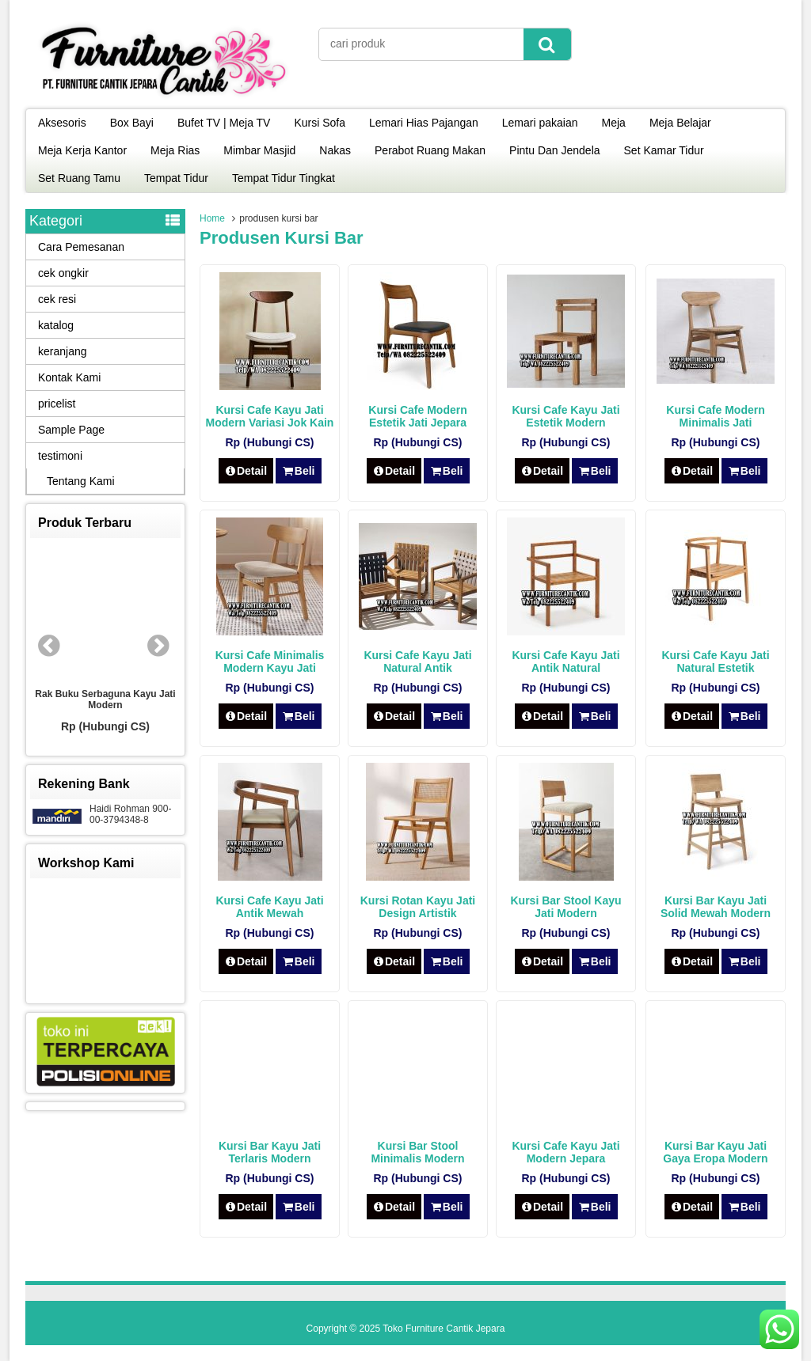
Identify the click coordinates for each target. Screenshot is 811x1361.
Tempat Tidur (176, 178)
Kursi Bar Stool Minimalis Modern (417, 1152)
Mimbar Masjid (259, 150)
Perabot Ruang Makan (430, 150)
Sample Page (71, 429)
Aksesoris (62, 122)
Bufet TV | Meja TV (224, 122)
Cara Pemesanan (81, 247)
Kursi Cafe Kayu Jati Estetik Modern (565, 416)
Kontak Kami (69, 377)
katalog (56, 325)
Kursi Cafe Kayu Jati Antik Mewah (269, 906)
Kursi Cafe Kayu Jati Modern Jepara (565, 1152)
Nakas (335, 150)
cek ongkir (63, 273)
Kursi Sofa (319, 122)
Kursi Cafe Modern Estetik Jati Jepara (417, 416)
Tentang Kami (81, 481)
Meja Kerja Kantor (82, 150)
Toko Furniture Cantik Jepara (443, 1328)
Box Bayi (132, 122)
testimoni (60, 455)
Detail (246, 470)
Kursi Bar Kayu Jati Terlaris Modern (270, 1152)
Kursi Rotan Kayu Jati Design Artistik (417, 906)
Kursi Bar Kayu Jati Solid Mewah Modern (716, 906)
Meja (614, 122)
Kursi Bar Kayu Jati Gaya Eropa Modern (715, 1152)
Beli (298, 470)
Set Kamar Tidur (664, 150)
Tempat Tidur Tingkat (283, 178)
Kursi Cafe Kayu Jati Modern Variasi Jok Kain (270, 416)
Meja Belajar (680, 122)
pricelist (56, 403)
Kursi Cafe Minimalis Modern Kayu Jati (270, 661)
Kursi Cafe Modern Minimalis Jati (715, 416)
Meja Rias (175, 150)
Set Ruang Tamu (79, 178)
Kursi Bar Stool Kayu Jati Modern (565, 906)
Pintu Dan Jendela (554, 150)
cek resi (57, 299)
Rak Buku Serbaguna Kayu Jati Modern (105, 699)
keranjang (62, 351)
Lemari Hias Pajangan (423, 122)
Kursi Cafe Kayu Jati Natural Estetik (715, 661)
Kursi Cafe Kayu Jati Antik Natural (565, 661)
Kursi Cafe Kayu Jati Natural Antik (417, 661)
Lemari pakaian (540, 122)
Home (212, 218)
